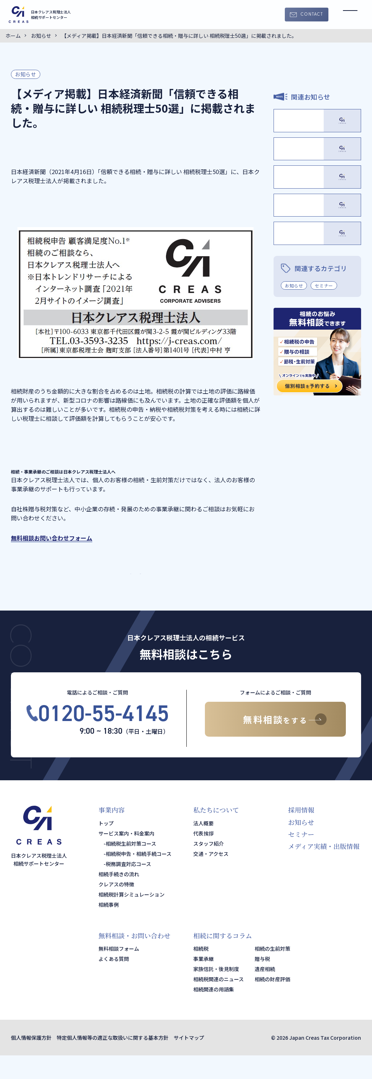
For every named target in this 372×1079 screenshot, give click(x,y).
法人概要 (203, 846)
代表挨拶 (203, 857)
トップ (106, 846)
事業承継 (203, 982)
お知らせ (25, 74)
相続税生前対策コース (131, 867)
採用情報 (301, 833)
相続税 (201, 972)
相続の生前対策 (272, 972)
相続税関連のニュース (218, 1002)
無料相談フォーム (118, 972)
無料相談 (275, 742)
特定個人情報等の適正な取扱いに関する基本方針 (113, 1061)
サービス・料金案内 (186, 585)
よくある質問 (113, 982)
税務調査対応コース (128, 887)
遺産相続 (265, 992)
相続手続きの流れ (118, 897)
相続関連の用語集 (213, 1012)
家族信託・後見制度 (216, 992)
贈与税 (262, 982)
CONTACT (311, 14)
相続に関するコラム (222, 959)
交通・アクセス (211, 877)
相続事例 (108, 928)
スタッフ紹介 (208, 867)
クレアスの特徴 (116, 907)
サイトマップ (189, 1061)
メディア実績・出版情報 (324, 870)
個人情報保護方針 (31, 1061)
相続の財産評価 (272, 1002)
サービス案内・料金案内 (126, 857)
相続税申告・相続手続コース (138, 877)
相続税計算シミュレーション (131, 918)
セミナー (324, 429)
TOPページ (85, 585)
